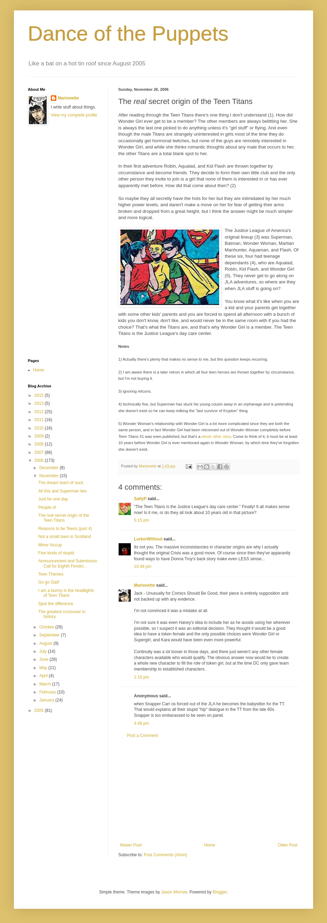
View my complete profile (74, 115)
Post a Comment (142, 735)
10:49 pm (142, 566)
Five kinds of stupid (56, 553)
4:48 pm (141, 723)
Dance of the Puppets (128, 33)
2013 (39, 403)
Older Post (287, 845)
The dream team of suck (60, 482)
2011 (39, 419)
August (46, 643)
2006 (39, 460)
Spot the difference (55, 603)
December (49, 467)
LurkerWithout (148, 539)
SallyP (140, 498)
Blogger (220, 892)
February (48, 692)
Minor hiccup (50, 545)
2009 (39, 436)
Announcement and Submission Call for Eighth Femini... (67, 563)
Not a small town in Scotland (64, 536)
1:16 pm (141, 677)
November (49, 475)
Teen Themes (51, 574)
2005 (39, 710)
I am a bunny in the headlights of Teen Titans (66, 593)
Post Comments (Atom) (165, 854)
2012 (39, 411)
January (47, 700)
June (44, 659)
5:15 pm (141, 520)
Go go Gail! (48, 582)
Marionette (144, 585)
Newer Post (131, 845)
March (45, 684)
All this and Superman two (62, 491)
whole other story (216, 436)
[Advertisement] (55, 242)
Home (209, 845)
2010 (39, 428)
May (43, 667)
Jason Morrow (174, 892)
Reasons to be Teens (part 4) (65, 528)
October (47, 627)
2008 (39, 444)
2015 (39, 395)
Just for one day (53, 499)
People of (47, 507)
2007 (39, 452)
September (50, 635)
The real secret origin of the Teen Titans (63, 518)
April (44, 675)
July (43, 651)
